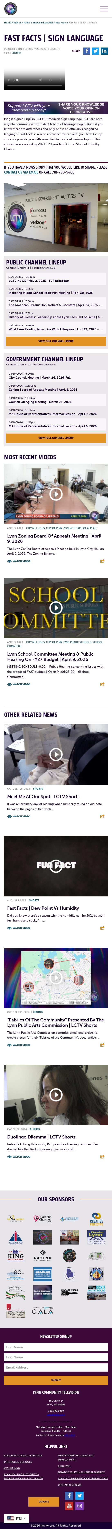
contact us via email (21, 172)
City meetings (35, 528)
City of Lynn (54, 528)
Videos (17, 22)
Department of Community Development (76, 1457)
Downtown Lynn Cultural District (81, 1472)
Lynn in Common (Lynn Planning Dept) (83, 1478)
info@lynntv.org (56, 1414)
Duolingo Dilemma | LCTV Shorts (41, 1137)
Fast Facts (60, 22)
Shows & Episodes (43, 22)
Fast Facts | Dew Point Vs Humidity (43, 908)
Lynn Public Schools (77, 642)
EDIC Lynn (64, 1466)
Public (27, 22)
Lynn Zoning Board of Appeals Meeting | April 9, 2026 (54, 538)
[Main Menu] (104, 9)
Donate (44, 1501)
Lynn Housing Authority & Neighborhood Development (23, 1476)
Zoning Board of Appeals (80, 528)
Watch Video (21, 561)
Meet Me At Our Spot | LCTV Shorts (43, 796)
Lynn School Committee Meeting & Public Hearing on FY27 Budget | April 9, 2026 (50, 656)
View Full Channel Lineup (56, 341)
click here (69, 1435)
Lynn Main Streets (70, 1484)
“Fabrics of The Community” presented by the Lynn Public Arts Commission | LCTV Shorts (55, 1022)
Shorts (16, 53)
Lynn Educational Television (23, 1455)
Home (7, 22)
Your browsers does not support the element (34, 74)
